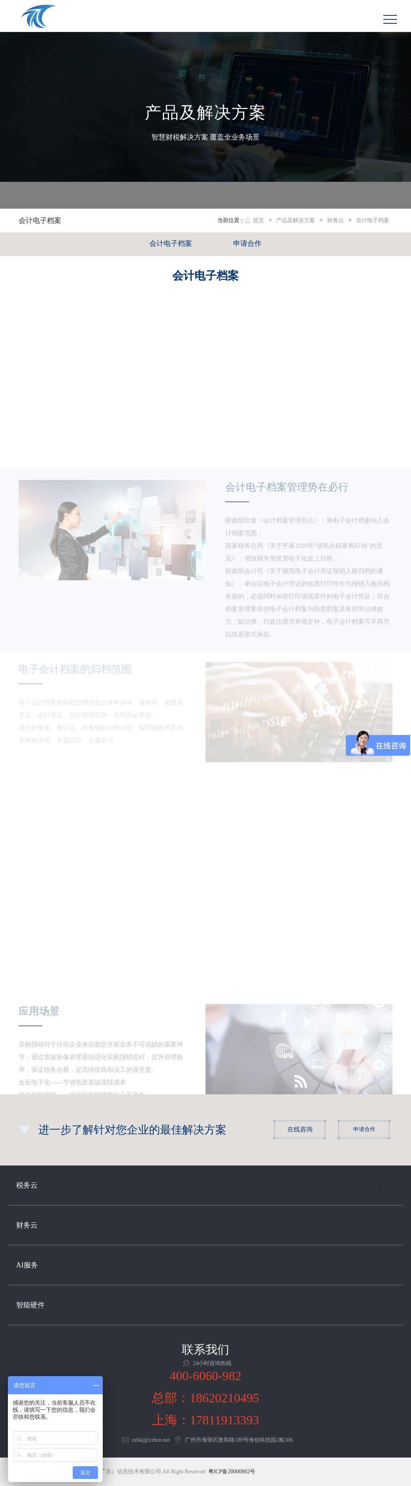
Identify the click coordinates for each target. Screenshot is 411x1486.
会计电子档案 (372, 220)
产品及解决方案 (295, 220)
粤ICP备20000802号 (232, 1472)
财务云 (335, 220)
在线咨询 (300, 1129)
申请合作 (247, 243)
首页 (258, 220)
